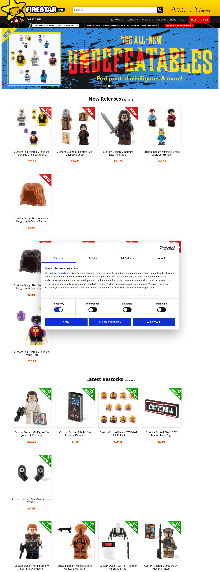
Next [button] (215, 58)
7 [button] (116, 86)
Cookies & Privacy (20, 536)
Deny (66, 322)
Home (13, 505)
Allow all (154, 322)
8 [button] (118, 86)
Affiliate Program (70, 543)
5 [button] (111, 86)
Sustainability (18, 544)
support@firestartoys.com (75, 520)
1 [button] (101, 86)
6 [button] (114, 86)
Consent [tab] (58, 258)
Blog (12, 522)
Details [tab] (93, 258)
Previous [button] (4, 58)
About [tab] (161, 258)
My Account (116, 19)
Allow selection (110, 322)
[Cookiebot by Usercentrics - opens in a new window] (162, 248)
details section (151, 295)
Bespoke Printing (166, 19)
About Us (15, 514)
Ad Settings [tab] (127, 258)
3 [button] (106, 86)
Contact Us (66, 505)
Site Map (15, 549)
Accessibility (17, 540)
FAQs (183, 19)
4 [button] (109, 86)
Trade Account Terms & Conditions (80, 538)
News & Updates (19, 518)
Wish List (147, 19)
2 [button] (104, 86)
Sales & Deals (199, 19)
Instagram (134, 517)
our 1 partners (62, 273)
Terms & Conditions (21, 531)
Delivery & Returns (20, 527)
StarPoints (133, 19)
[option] (110, 58)
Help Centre (67, 510)
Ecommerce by (198, 568)
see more (127, 99)
